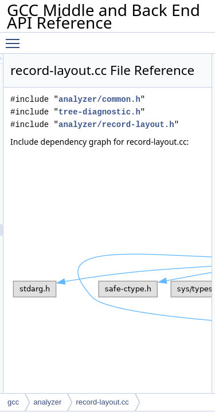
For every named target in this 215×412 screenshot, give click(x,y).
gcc (13, 402)
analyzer (47, 402)
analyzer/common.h (121, 127)
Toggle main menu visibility (15, 38)
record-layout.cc (102, 402)
